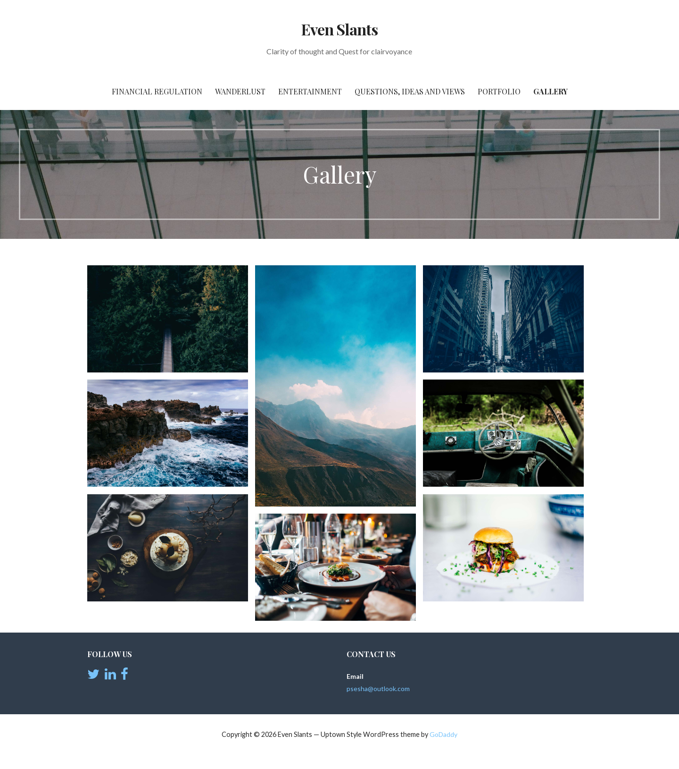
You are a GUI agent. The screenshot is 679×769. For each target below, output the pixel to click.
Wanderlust (240, 91)
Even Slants (339, 29)
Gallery (550, 91)
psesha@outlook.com (378, 688)
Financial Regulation (157, 91)
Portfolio (499, 91)
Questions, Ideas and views (410, 91)
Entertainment (310, 91)
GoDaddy (443, 734)
